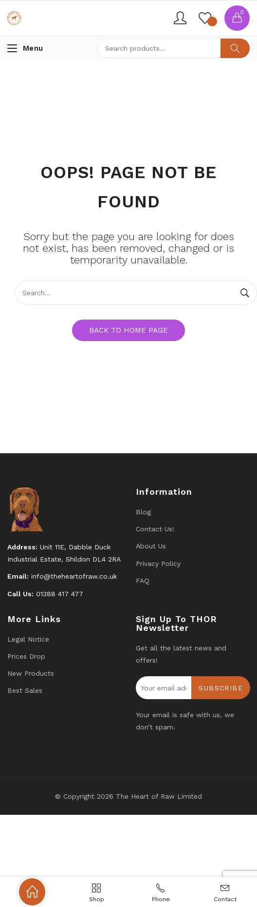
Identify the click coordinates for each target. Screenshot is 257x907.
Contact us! (155, 529)
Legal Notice (28, 639)
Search (235, 48)
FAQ (142, 581)
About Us (151, 546)
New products (30, 673)
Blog (143, 512)
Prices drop (26, 656)
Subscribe (221, 688)
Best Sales (24, 690)
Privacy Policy (158, 563)
